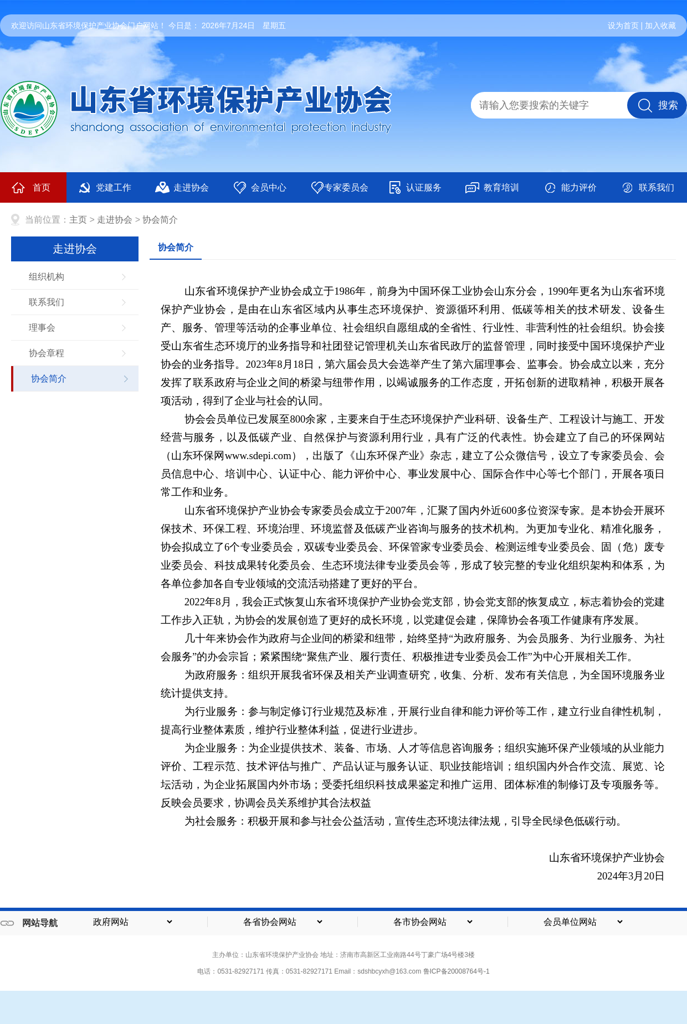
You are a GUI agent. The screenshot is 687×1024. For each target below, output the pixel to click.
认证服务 (415, 187)
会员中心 (259, 187)
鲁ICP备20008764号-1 (456, 971)
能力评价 (570, 187)
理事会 (42, 327)
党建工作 (104, 187)
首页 (30, 187)
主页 (78, 219)
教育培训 (492, 187)
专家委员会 (339, 187)
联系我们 (647, 187)
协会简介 (160, 219)
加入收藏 (660, 25)
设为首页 (623, 25)
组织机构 (46, 276)
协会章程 (46, 353)
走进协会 (182, 187)
